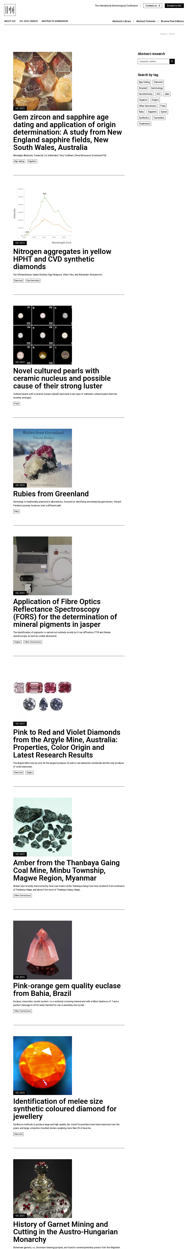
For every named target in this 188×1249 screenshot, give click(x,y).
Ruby (16, 511)
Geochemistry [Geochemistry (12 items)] (146, 94)
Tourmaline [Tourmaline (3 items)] (158, 117)
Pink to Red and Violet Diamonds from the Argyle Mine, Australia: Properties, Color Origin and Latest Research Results (66, 743)
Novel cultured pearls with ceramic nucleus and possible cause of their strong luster (62, 378)
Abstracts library (121, 21)
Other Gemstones (33, 642)
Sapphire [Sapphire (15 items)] (152, 111)
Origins (17, 642)
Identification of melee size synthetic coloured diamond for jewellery (64, 1109)
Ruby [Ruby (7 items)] (141, 111)
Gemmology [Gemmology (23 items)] (157, 88)
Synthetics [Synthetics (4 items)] (144, 117)
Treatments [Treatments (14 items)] (144, 123)
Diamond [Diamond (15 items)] (158, 82)
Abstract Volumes (146, 21)
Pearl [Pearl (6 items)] (162, 105)
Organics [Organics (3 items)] (143, 99)
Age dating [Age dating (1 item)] (144, 82)
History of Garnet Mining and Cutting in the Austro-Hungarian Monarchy (65, 1232)
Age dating (19, 161)
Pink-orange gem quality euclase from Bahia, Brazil (67, 990)
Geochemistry (32, 280)
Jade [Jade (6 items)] (166, 94)
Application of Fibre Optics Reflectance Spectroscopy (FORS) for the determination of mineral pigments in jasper (65, 613)
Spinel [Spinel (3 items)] (164, 111)
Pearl (16, 403)
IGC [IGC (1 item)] (158, 94)
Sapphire (32, 161)
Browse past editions (172, 21)
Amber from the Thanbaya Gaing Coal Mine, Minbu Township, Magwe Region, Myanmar (66, 870)
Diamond (18, 280)
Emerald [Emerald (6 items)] (143, 88)
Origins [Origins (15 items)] (155, 99)
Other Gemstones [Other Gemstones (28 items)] (147, 105)
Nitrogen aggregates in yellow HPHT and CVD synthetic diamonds (62, 259)
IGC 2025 (20, 108)
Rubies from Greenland (51, 494)
